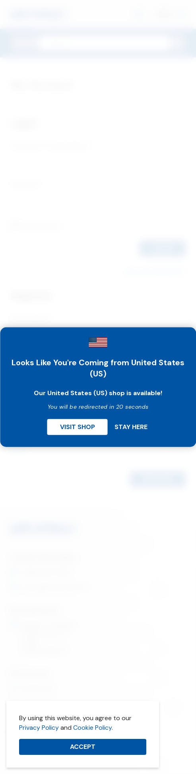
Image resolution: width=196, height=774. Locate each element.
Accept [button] (82, 746)
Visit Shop (77, 427)
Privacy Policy (39, 727)
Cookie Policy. (93, 727)
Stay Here (130, 427)
